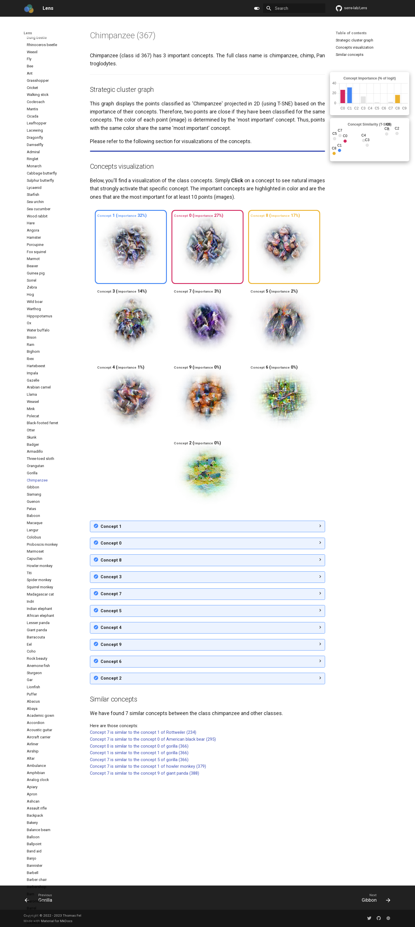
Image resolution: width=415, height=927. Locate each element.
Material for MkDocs (56, 921)
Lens (28, 33)
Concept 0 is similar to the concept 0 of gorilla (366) (139, 848)
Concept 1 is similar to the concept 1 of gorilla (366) (139, 855)
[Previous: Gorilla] (40, 899)
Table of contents (351, 33)
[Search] (294, 8)
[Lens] (28, 8)
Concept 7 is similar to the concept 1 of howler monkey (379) (148, 868)
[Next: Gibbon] (374, 899)
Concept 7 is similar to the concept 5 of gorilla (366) (139, 862)
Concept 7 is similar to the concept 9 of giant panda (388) (144, 875)
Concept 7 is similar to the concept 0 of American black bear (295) (153, 841)
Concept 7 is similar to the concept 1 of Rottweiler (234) (143, 834)
